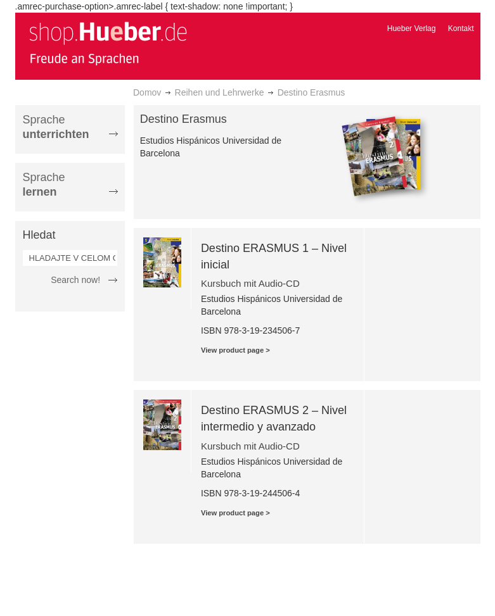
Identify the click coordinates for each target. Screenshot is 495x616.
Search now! (75, 280)
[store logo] (107, 43)
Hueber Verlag (411, 28)
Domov (147, 92)
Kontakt (461, 28)
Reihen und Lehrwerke (219, 92)
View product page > (235, 350)
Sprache (56, 127)
